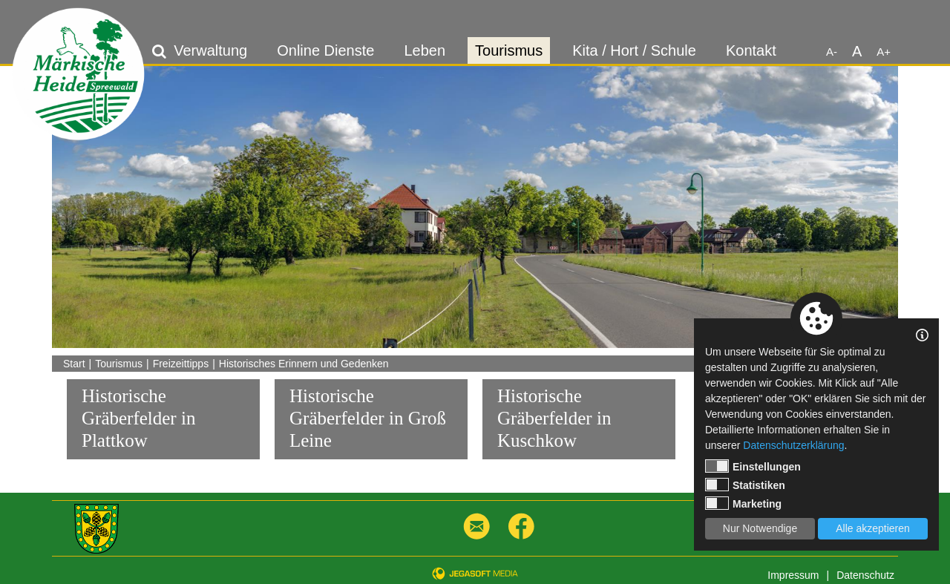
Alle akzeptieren (873, 528)
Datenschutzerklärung (793, 445)
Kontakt (751, 50)
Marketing (743, 503)
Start (74, 364)
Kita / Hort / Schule (634, 50)
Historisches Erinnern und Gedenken (304, 364)
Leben (424, 50)
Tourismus (509, 50)
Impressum (793, 575)
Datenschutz (865, 575)
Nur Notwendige (760, 528)
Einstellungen (753, 466)
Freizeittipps (181, 364)
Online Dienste (325, 50)
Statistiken (745, 484)
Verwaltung (210, 50)
